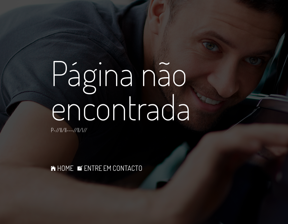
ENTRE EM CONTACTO (109, 168)
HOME (62, 168)
